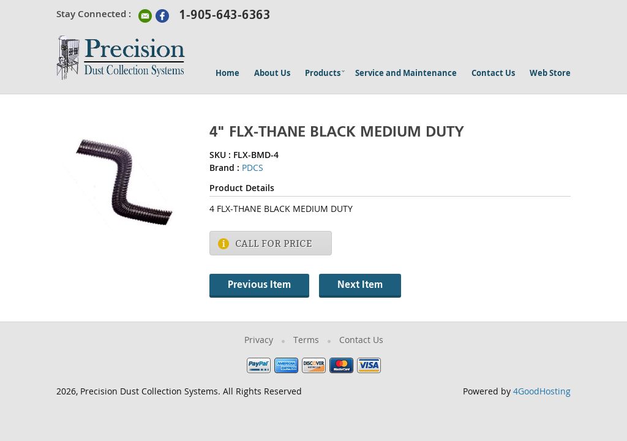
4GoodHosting (542, 392)
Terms (306, 340)
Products (322, 74)
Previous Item (259, 285)
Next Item (360, 285)
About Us (272, 74)
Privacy (258, 340)
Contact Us (493, 74)
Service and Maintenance (406, 74)
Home (227, 74)
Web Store (550, 74)
